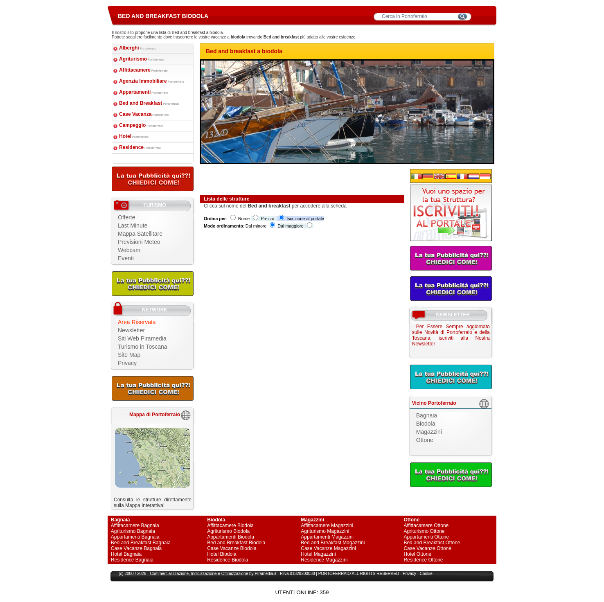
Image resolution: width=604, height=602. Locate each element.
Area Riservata (137, 322)
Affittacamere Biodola (230, 525)
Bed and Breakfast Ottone (431, 543)
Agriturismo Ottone (423, 531)
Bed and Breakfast (149, 103)
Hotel (134, 136)
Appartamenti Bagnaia (135, 537)
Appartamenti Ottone (426, 537)
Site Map (129, 355)
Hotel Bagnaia (126, 554)
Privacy (127, 363)
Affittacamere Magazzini (327, 525)
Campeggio (141, 125)
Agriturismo (141, 59)
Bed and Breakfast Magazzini (333, 543)
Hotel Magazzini (318, 554)
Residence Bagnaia (132, 560)
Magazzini (429, 431)
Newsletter (131, 330)
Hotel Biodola (221, 554)
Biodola (425, 423)
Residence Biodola (227, 560)
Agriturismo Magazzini (325, 531)
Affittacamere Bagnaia (135, 525)
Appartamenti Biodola (230, 537)
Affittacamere (143, 70)
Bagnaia (426, 415)
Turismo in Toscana (142, 346)
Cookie (426, 573)
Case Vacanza (144, 114)
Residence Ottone (423, 560)
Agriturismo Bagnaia (133, 531)
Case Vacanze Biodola (232, 548)
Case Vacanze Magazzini (328, 548)
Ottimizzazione (234, 573)
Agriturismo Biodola (228, 531)
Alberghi (137, 48)
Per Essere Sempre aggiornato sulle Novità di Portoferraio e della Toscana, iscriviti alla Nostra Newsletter (451, 335)
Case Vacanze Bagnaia (136, 548)
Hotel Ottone (417, 554)
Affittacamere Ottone (425, 525)
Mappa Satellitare (140, 233)
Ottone (424, 440)
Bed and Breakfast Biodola (236, 543)
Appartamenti (143, 92)
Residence (140, 147)
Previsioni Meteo (139, 242)
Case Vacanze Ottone (427, 548)
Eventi (126, 258)
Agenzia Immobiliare (151, 81)
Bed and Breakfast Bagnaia (141, 543)
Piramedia (264, 573)
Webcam (129, 250)
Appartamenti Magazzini (327, 537)
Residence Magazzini (324, 560)
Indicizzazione (204, 573)
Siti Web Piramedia (142, 338)
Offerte (126, 217)
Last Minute (132, 225)
